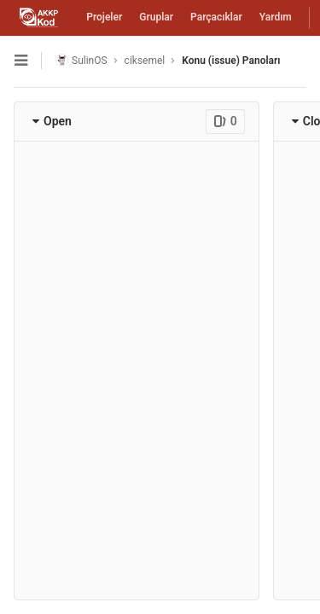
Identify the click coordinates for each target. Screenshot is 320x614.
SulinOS (81, 60)
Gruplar (156, 17)
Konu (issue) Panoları (231, 61)
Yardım (275, 17)
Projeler (104, 17)
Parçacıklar (216, 17)
